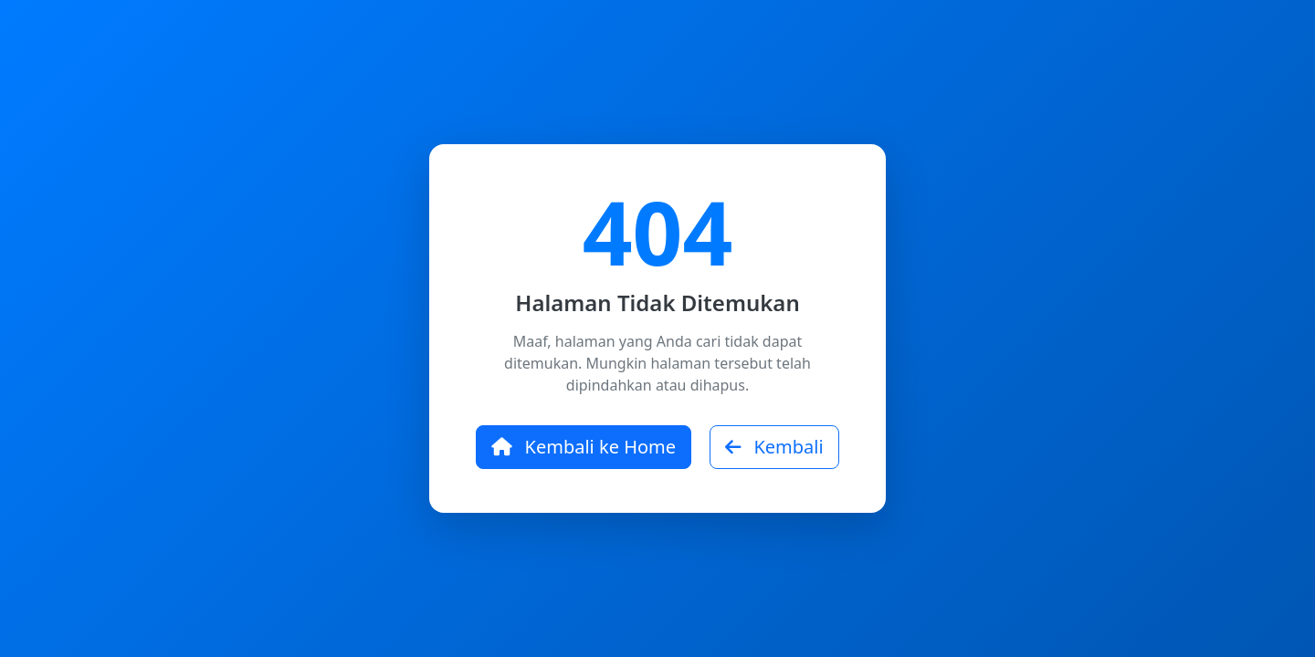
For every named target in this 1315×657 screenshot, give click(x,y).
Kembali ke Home (583, 446)
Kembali (774, 446)
